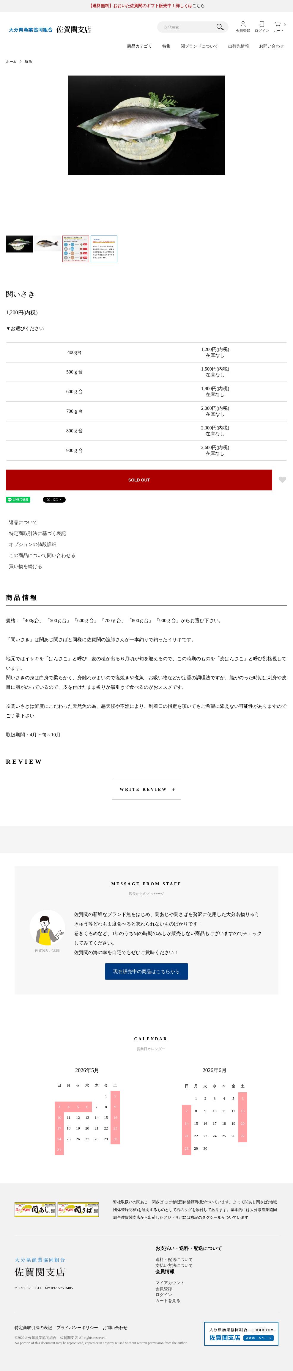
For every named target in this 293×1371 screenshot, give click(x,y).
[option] (146, 125)
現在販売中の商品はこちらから (146, 971)
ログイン (262, 31)
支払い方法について (174, 1265)
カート (278, 28)
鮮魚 (28, 61)
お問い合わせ (271, 46)
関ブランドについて (199, 46)
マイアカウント (170, 1283)
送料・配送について (174, 1259)
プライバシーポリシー (77, 1327)
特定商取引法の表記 (33, 1327)
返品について (23, 522)
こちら (198, 6)
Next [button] (216, 154)
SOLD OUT (139, 480)
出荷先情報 (238, 46)
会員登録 (243, 31)
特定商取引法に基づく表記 (37, 533)
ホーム (11, 61)
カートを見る (167, 1300)
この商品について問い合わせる (42, 555)
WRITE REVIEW (143, 789)
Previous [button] (76, 154)
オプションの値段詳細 (32, 544)
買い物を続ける (25, 566)
